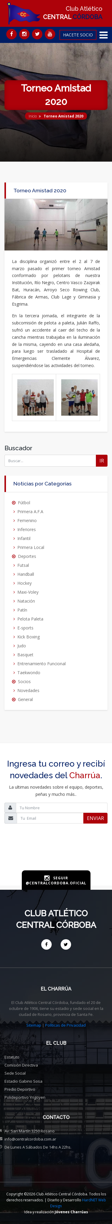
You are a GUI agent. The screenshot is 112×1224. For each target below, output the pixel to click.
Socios (24, 681)
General (25, 699)
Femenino (27, 520)
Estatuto (11, 1057)
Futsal (23, 565)
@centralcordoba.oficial (56, 883)
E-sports (25, 628)
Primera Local (30, 547)
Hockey (24, 583)
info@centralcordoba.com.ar (30, 1139)
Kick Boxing (28, 637)
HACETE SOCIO (78, 35)
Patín (22, 610)
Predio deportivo (19, 1089)
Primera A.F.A (30, 511)
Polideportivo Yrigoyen (24, 1097)
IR (101, 460)
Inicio (33, 116)
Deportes (27, 556)
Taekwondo (28, 672)
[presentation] (56, 856)
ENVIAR (95, 818)
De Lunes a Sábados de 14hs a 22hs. (37, 1147)
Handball (25, 574)
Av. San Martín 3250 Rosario (29, 1131)
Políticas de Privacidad (65, 1025)
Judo (21, 646)
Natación (26, 601)
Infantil (23, 538)
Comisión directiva (21, 1065)
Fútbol (24, 502)
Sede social (15, 1073)
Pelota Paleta (30, 619)
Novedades (28, 690)
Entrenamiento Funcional (41, 663)
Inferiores (26, 529)
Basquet (25, 654)
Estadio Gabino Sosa (23, 1081)
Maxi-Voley (28, 592)
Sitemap (33, 1025)
